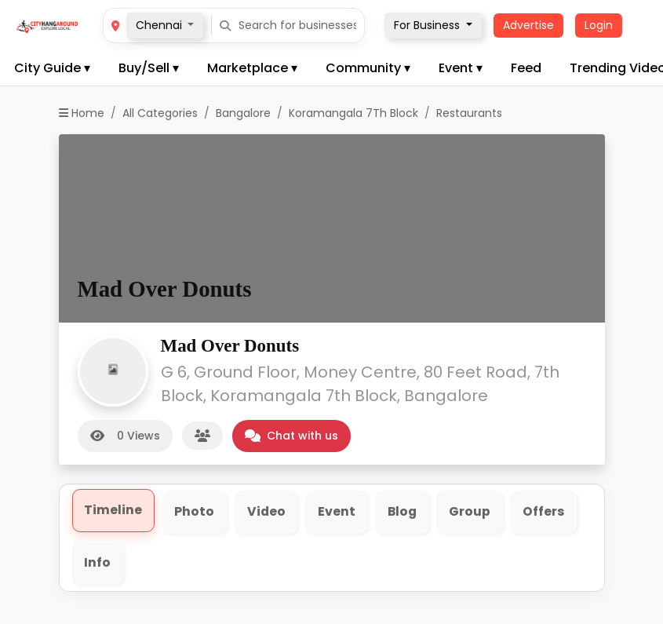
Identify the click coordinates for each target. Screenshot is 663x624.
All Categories (160, 113)
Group (473, 512)
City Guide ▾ (52, 68)
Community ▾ (368, 68)
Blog (405, 512)
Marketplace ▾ (252, 68)
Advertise (528, 25)
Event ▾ (461, 68)
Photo (195, 512)
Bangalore (243, 113)
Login (599, 25)
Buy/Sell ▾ (148, 68)
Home (81, 113)
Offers (548, 512)
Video (267, 512)
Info (98, 563)
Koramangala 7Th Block (353, 113)
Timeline (114, 511)
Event (338, 512)
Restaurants (469, 113)
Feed (526, 68)
